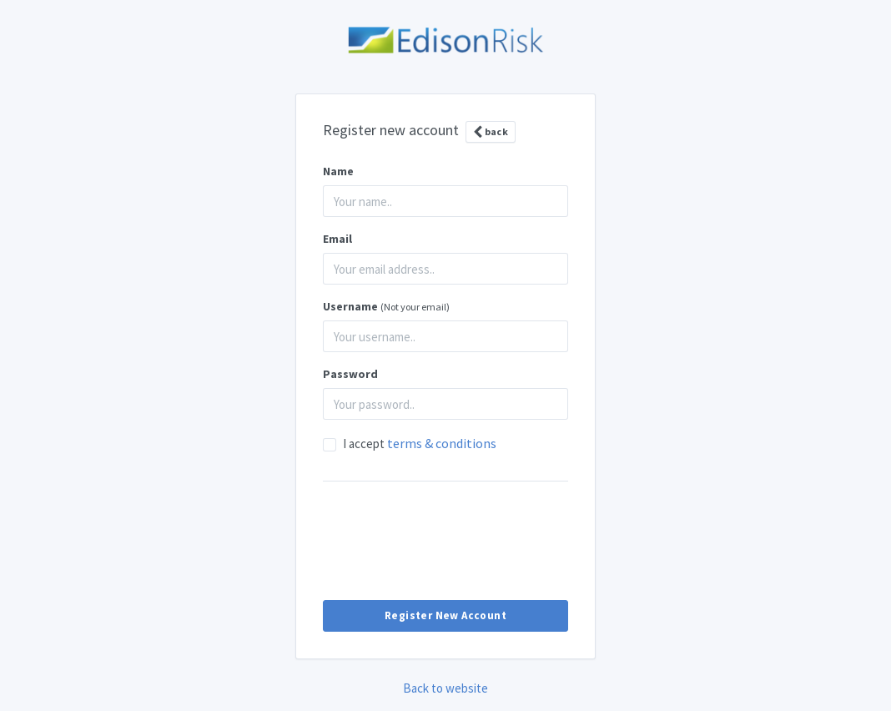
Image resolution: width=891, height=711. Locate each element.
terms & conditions (441, 443)
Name (338, 171)
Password (350, 373)
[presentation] (446, 540)
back (490, 132)
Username (386, 306)
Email (337, 238)
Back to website (445, 688)
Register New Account (445, 615)
